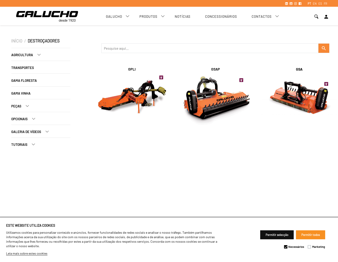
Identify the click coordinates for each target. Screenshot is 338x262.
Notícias (182, 16)
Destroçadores (44, 40)
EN (315, 3)
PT (309, 3)
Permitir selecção (277, 235)
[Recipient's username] (209, 48)
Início (16, 40)
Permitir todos (310, 235)
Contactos (262, 16)
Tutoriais (25, 144)
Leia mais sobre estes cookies (26, 253)
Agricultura (27, 54)
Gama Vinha (21, 93)
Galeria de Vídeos (31, 131)
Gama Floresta (24, 80)
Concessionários (221, 16)
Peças (22, 106)
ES (320, 3)
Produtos (148, 16)
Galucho (114, 16)
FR (325, 3)
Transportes (22, 68)
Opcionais (25, 118)
